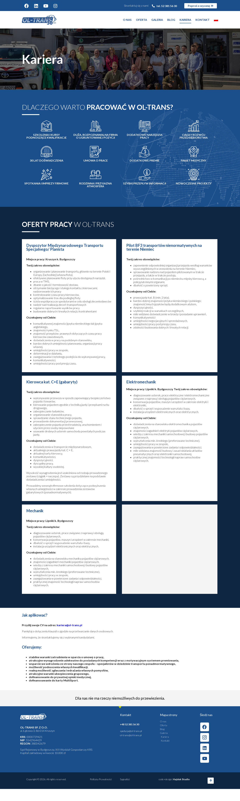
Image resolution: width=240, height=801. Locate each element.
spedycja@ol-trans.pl (131, 731)
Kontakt (203, 19)
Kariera (185, 19)
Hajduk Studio (181, 779)
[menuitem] (216, 19)
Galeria (157, 19)
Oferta (141, 19)
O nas (127, 19)
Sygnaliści (125, 779)
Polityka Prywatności (101, 779)
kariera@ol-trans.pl (69, 625)
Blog (171, 19)
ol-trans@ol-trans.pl (131, 735)
